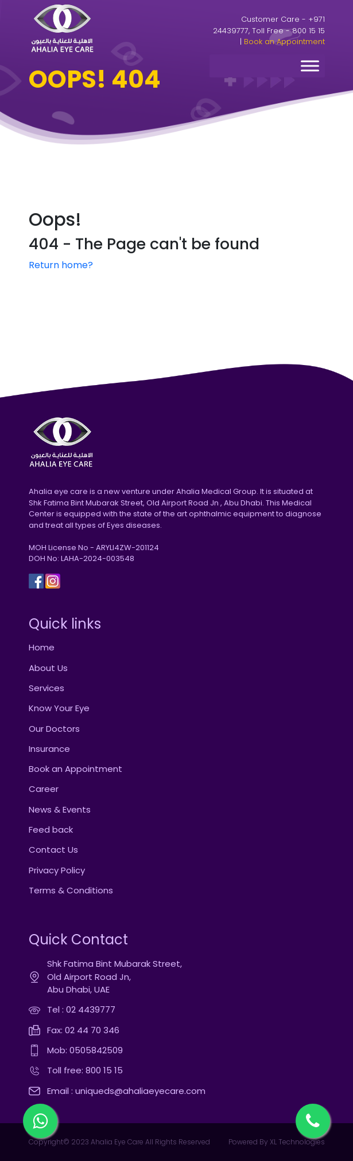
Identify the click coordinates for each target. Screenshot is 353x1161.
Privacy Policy (57, 870)
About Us (48, 668)
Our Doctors (54, 729)
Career (44, 789)
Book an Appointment (284, 41)
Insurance (49, 749)
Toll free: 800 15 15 (85, 1070)
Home (42, 647)
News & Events (60, 809)
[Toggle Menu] (310, 66)
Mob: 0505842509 (85, 1050)
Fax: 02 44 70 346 (83, 1030)
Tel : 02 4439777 (81, 1009)
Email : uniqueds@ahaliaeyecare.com (126, 1091)
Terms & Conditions (71, 890)
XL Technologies (296, 1142)
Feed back (51, 829)
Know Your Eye (59, 708)
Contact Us (53, 850)
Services (46, 688)
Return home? (61, 265)
